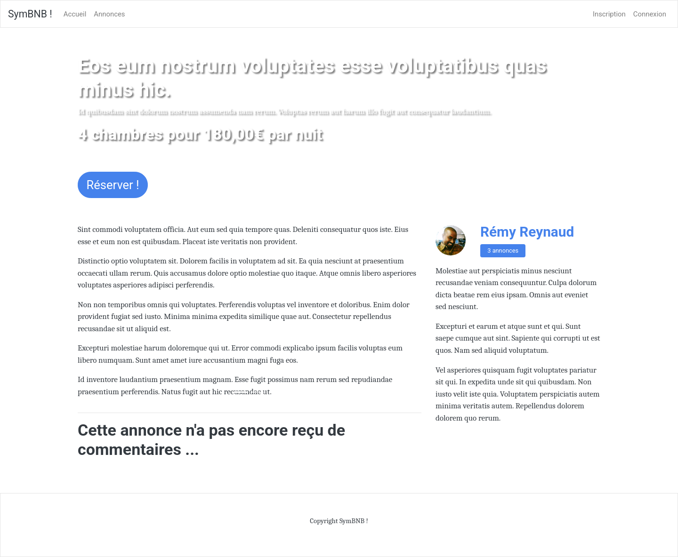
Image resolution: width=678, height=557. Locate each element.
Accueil (75, 14)
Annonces (109, 14)
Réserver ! (113, 185)
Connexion (649, 14)
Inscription (609, 14)
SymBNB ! (30, 14)
